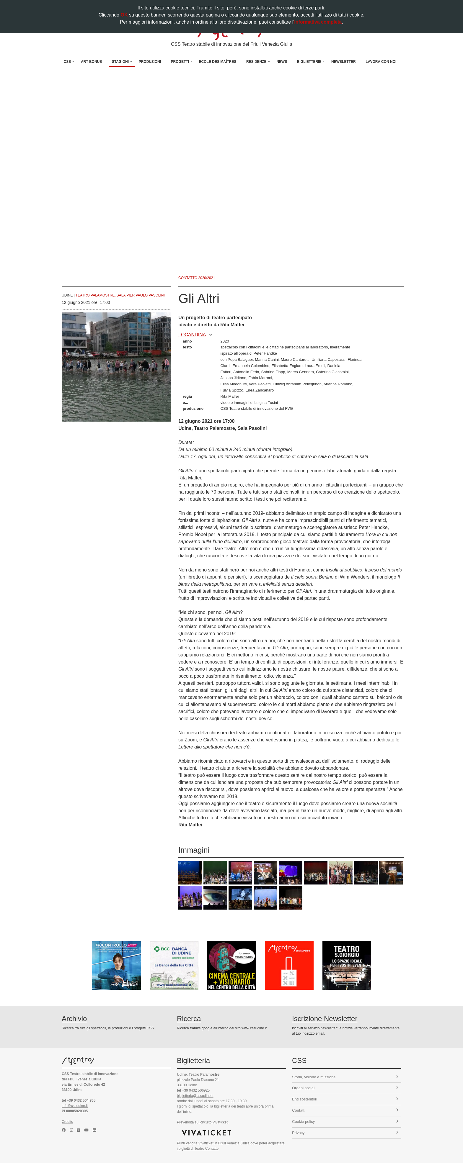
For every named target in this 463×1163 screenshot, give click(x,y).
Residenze (256, 62)
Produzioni (150, 62)
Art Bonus (91, 62)
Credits (67, 1122)
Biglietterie (309, 62)
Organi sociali (345, 1088)
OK (124, 14)
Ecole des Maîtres (218, 62)
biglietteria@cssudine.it (195, 1096)
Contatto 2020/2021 (196, 278)
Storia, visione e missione (345, 1077)
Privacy (345, 1133)
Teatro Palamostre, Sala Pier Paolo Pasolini (120, 295)
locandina (195, 334)
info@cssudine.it (75, 1106)
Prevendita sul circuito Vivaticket (203, 1122)
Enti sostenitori (345, 1099)
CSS (67, 62)
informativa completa (318, 21)
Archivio (74, 1019)
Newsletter (343, 62)
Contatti (345, 1110)
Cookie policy (345, 1121)
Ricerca (189, 1019)
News (281, 62)
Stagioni (120, 62)
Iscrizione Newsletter (324, 1019)
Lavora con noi (381, 62)
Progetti (180, 62)
